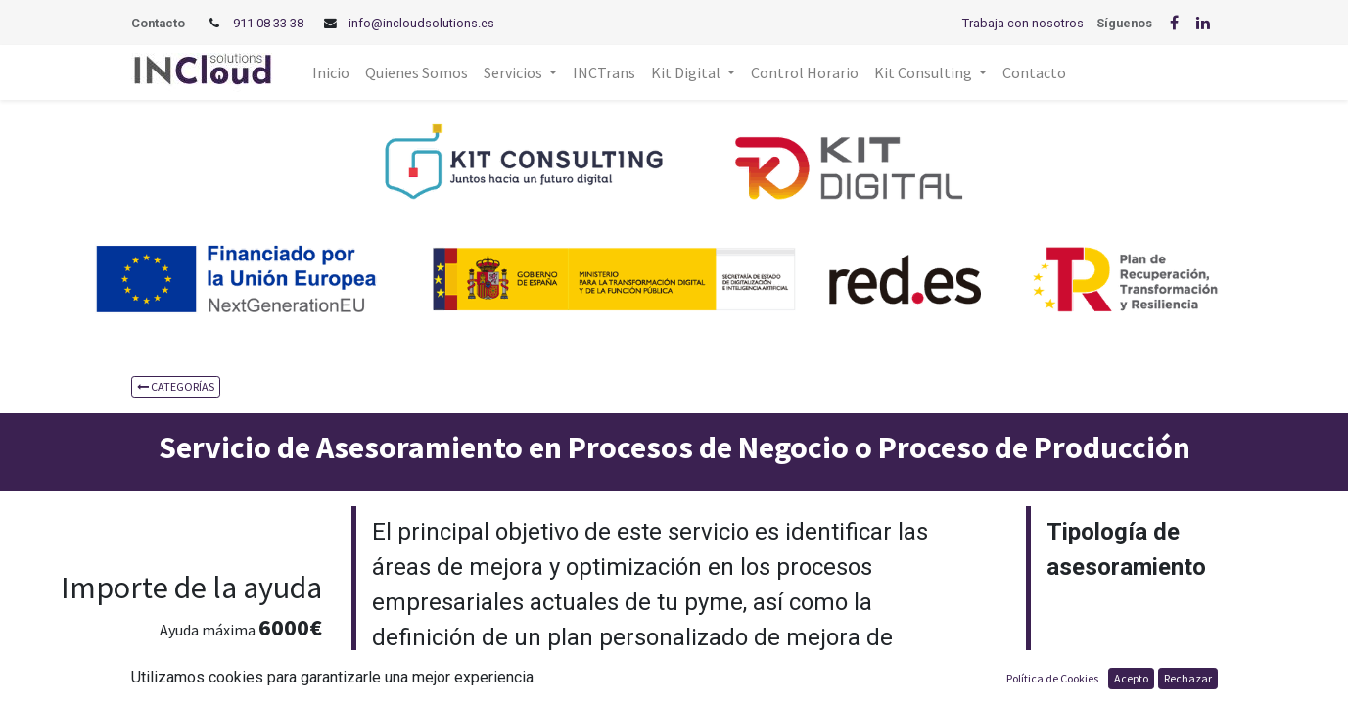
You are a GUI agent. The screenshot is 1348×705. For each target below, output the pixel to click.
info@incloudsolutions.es (421, 23)
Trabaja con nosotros (1023, 23)
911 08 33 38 (268, 23)
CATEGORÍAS (175, 386)
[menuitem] (330, 72)
